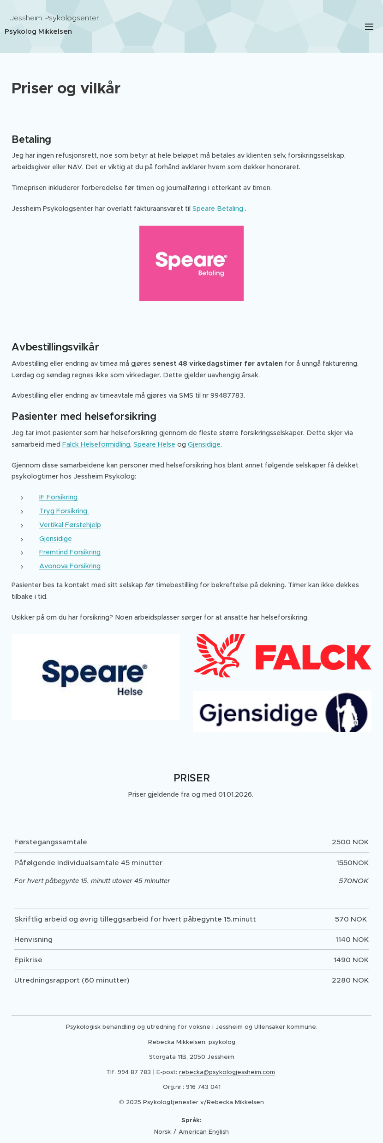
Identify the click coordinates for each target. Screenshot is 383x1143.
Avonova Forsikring (70, 566)
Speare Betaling (217, 208)
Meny (369, 26)
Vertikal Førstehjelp (70, 525)
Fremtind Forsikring (70, 552)
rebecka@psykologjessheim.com (227, 1072)
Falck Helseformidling (96, 444)
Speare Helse (154, 444)
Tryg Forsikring (64, 511)
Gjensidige (204, 444)
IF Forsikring (58, 497)
